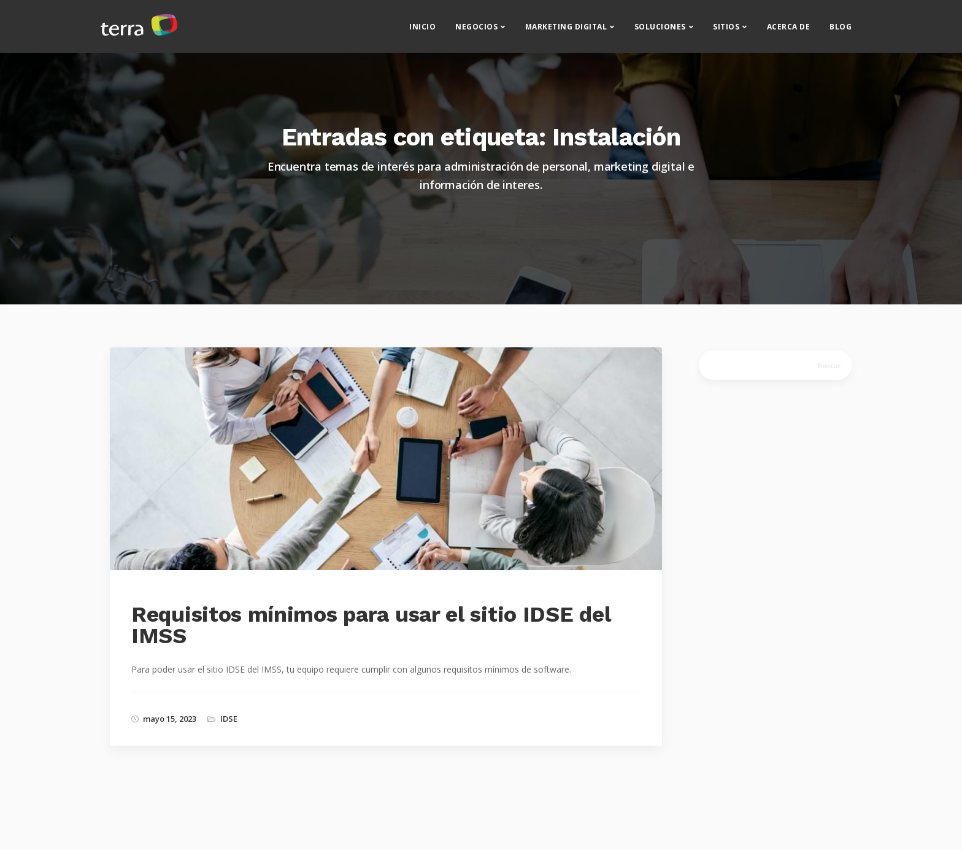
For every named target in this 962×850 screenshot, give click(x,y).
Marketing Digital (566, 31)
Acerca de (788, 31)
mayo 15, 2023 (169, 718)
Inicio (422, 31)
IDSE (228, 718)
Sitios (726, 31)
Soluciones (660, 31)
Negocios (476, 31)
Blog (840, 31)
